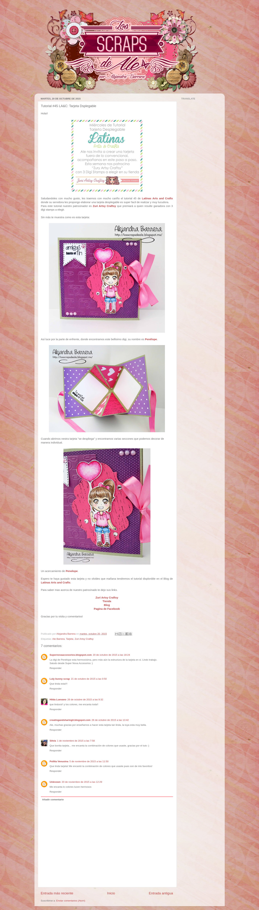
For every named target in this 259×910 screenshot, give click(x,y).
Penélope (151, 339)
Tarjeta (69, 639)
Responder (56, 668)
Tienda (107, 601)
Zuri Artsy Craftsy (104, 206)
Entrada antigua (161, 893)
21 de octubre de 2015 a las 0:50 (89, 678)
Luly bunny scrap (60, 678)
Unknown (55, 782)
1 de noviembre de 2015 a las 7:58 (76, 740)
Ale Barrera (58, 639)
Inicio (111, 893)
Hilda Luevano (58, 699)
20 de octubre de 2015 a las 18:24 (111, 655)
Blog (107, 605)
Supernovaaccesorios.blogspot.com (71, 655)
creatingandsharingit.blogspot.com (70, 720)
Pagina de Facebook (107, 608)
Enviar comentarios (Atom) (70, 900)
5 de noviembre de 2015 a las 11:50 (88, 761)
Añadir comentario (53, 799)
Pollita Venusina (59, 761)
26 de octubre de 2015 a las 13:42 (110, 720)
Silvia (53, 740)
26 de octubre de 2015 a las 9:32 (85, 699)
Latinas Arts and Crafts (157, 198)
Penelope (72, 571)
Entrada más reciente (57, 893)
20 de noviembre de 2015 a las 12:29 (82, 782)
